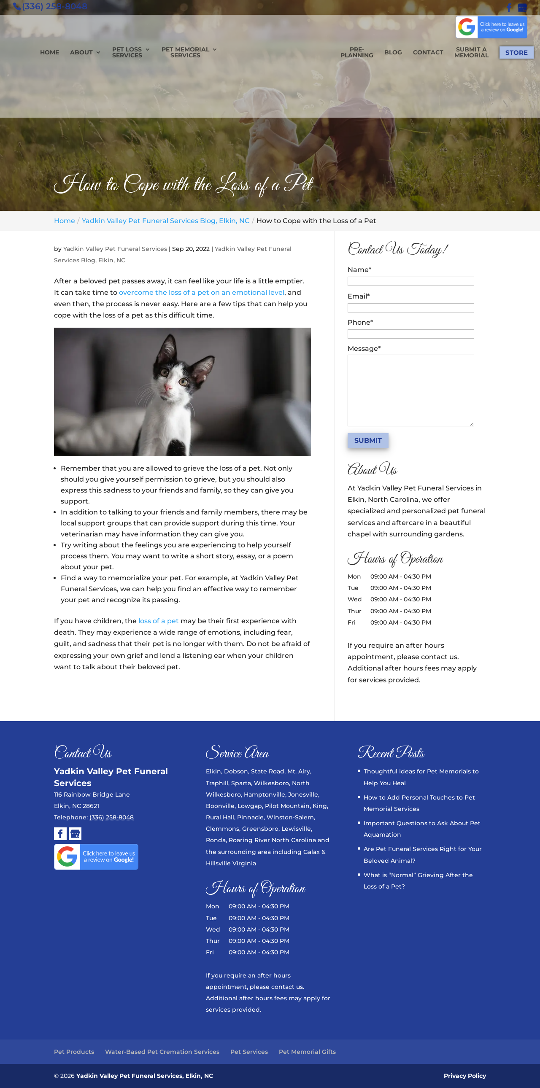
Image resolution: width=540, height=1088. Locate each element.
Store (496, 52)
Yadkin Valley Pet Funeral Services (115, 249)
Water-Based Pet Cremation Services (162, 1052)
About (102, 52)
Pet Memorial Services (206, 52)
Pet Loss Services (148, 52)
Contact (407, 52)
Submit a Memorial (451, 52)
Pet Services (249, 1052)
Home (70, 52)
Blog (372, 52)
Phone (360, 322)
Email (359, 296)
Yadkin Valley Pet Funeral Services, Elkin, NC (144, 1076)
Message (364, 349)
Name (359, 270)
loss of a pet (158, 621)
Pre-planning (336, 52)
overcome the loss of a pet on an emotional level (201, 292)
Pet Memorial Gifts (307, 1052)
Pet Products (74, 1052)
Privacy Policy (465, 1076)
